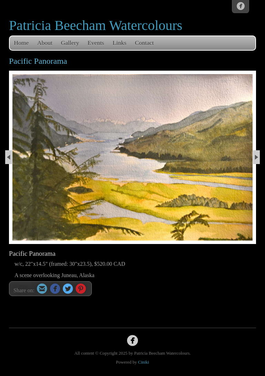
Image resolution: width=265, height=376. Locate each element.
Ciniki (143, 362)
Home (21, 42)
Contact (144, 42)
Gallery (70, 42)
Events (96, 42)
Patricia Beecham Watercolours (96, 25)
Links (119, 42)
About (44, 42)
